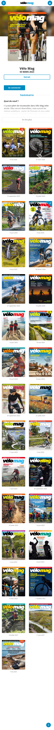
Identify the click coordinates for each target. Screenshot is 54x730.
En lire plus (27, 119)
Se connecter (14, 87)
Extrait (27, 77)
